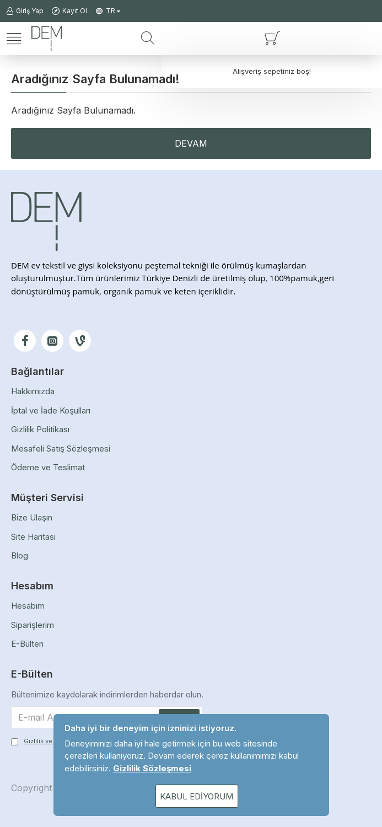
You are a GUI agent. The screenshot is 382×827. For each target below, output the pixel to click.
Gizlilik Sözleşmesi (152, 768)
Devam (191, 143)
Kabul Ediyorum (196, 796)
